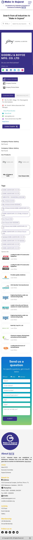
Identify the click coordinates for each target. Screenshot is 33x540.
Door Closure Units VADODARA (10, 222)
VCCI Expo (4, 508)
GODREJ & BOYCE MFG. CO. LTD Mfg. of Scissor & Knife (15, 214)
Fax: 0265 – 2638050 (7, 493)
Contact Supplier (11, 126)
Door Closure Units (7, 219)
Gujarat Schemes (6, 472)
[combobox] (6, 24)
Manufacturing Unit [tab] (22, 95)
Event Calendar (5, 511)
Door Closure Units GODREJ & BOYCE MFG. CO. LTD (14, 227)
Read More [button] (5, 121)
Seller (13, 377)
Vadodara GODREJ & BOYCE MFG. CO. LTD (13, 237)
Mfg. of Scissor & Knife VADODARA (11, 204)
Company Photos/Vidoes (11, 87)
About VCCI (4, 467)
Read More (28, 461)
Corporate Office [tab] (8, 95)
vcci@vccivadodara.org (8, 501)
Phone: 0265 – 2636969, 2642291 (11, 490)
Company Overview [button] (9, 83)
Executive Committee (7, 470)
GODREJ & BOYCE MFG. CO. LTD (10, 190)
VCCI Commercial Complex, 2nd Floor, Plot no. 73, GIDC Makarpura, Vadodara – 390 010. (15, 484)
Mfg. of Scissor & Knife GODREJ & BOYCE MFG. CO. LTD (15, 209)
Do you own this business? (10, 63)
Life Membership (6, 521)
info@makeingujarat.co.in (8, 498)
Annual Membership (6, 524)
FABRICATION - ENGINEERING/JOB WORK (13, 197)
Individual (22, 377)
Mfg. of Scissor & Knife (8, 201)
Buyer (6, 377)
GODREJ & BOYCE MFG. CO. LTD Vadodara (13, 240)
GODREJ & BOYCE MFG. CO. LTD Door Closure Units (14, 232)
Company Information (10, 79)
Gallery (3, 513)
